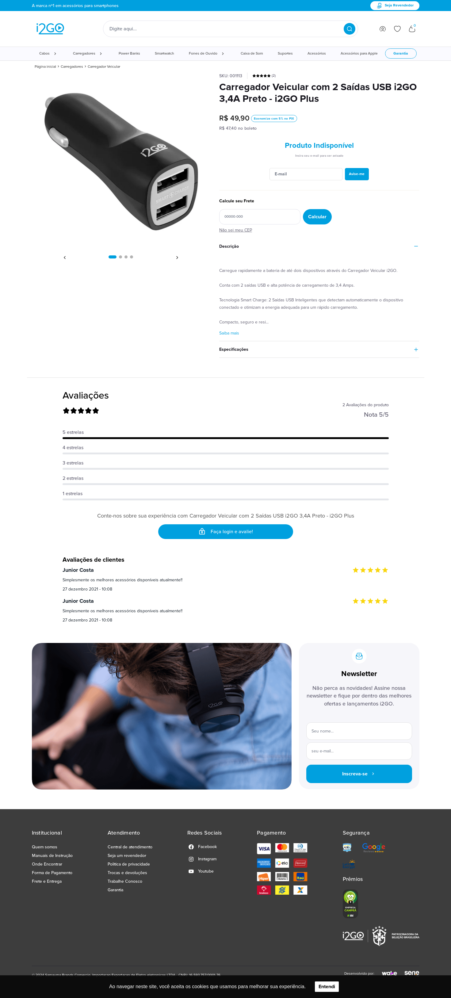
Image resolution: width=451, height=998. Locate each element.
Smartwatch (164, 53)
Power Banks (129, 53)
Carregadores (84, 53)
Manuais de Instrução (52, 855)
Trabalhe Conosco (125, 881)
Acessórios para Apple (359, 53)
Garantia (400, 53)
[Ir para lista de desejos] (397, 29)
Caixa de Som (252, 53)
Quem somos (44, 847)
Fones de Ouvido (203, 53)
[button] (113, 256)
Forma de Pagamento (52, 872)
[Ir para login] (382, 29)
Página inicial (45, 66)
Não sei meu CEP (235, 230)
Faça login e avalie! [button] (225, 531)
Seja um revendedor (127, 855)
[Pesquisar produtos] (349, 29)
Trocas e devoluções (127, 872)
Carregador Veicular (104, 66)
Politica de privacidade (129, 864)
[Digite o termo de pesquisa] (226, 28)
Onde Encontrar (47, 864)
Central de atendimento (130, 847)
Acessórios (317, 53)
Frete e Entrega (47, 881)
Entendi (327, 987)
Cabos (44, 53)
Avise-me (357, 174)
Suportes (285, 53)
